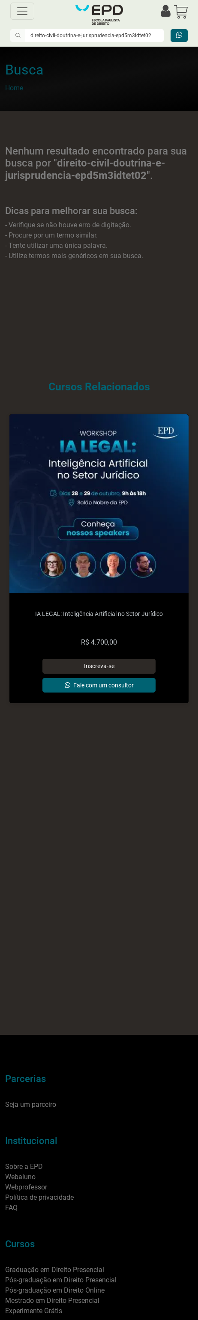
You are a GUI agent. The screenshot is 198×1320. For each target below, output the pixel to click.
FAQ (11, 1208)
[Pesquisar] (18, 35)
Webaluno (20, 1177)
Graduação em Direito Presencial (54, 1270)
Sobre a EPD (24, 1166)
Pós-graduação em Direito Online (55, 1290)
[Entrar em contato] (179, 35)
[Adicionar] (99, 666)
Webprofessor (26, 1187)
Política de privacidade (39, 1197)
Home (14, 88)
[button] (181, 11)
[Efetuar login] (166, 11)
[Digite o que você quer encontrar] (94, 35)
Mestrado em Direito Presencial (52, 1300)
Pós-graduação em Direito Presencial (61, 1280)
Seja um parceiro (30, 1104)
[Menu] (22, 11)
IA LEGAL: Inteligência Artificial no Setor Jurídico (99, 614)
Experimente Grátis (33, 1311)
